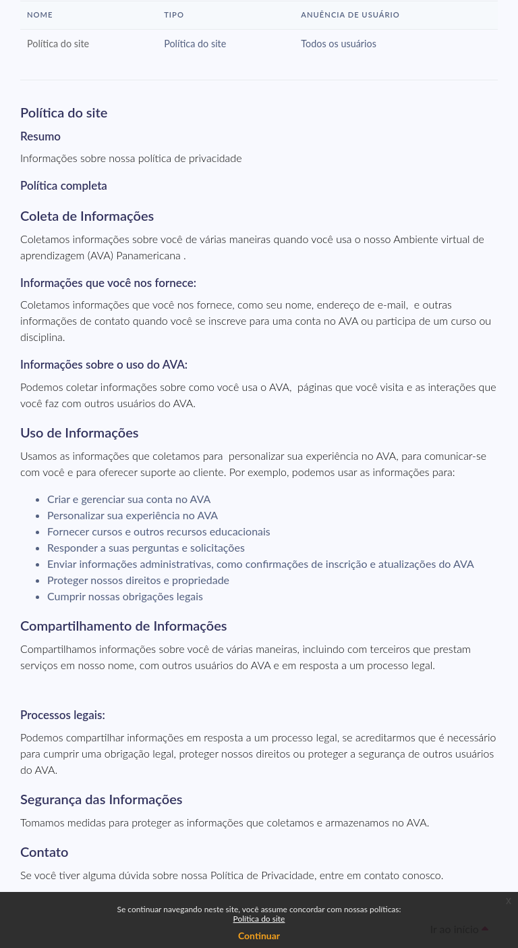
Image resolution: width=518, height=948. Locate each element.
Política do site (259, 919)
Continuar (259, 935)
